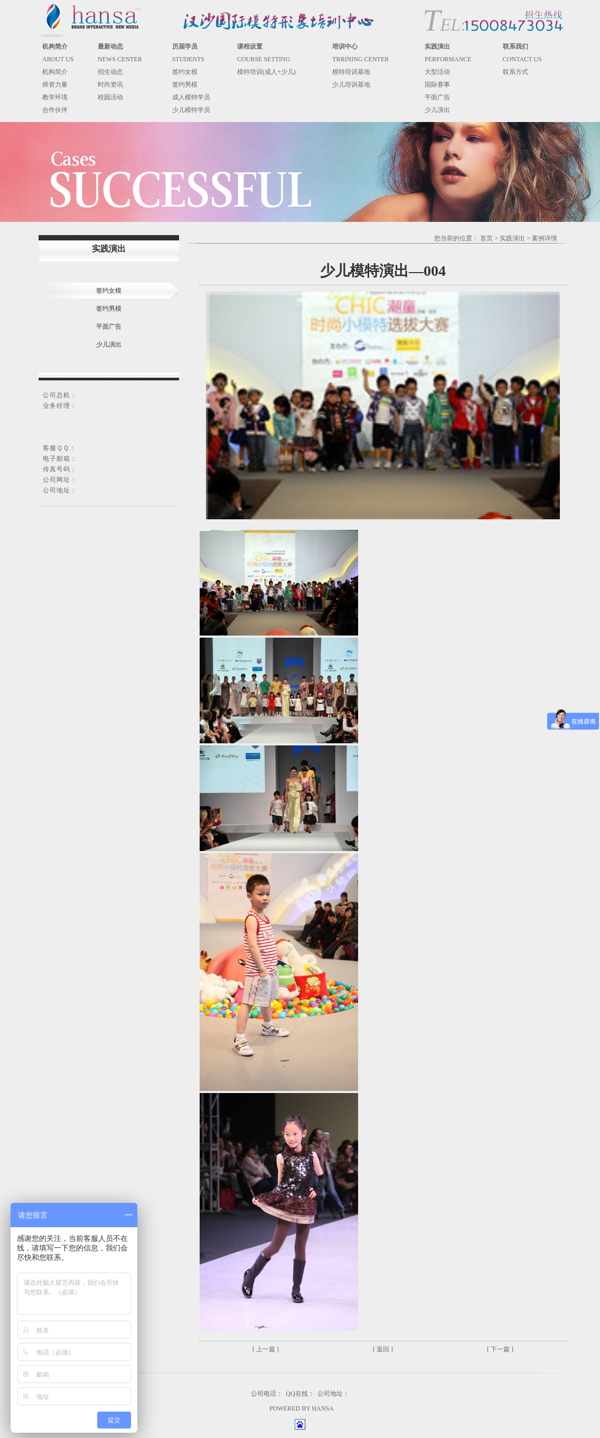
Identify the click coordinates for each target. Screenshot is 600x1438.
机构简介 (55, 72)
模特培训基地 (351, 72)
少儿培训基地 (351, 84)
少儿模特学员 (191, 110)
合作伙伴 (55, 110)
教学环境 (55, 97)
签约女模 (185, 72)
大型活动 (437, 72)
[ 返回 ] (383, 1349)
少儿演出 (437, 110)
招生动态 (110, 72)
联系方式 (515, 72)
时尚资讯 (110, 84)
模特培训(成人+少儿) (266, 72)
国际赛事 (437, 84)
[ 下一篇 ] (500, 1349)
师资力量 (55, 84)
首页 (486, 238)
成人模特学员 (191, 97)
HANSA (322, 1408)
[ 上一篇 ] (265, 1349)
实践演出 (512, 238)
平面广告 (437, 97)
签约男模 (185, 84)
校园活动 (110, 97)
